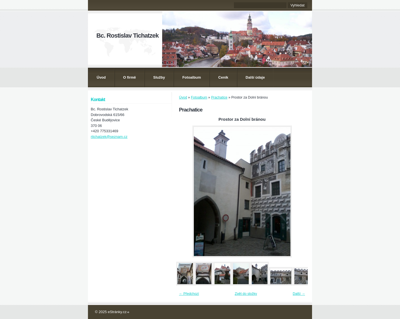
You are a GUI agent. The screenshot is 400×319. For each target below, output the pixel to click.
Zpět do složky (246, 294)
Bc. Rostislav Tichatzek (127, 35)
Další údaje (255, 77)
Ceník (223, 77)
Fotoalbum (191, 77)
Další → (299, 294)
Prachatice (219, 97)
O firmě (129, 77)
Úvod (101, 77)
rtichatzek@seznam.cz (109, 137)
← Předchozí (189, 294)
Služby (159, 77)
